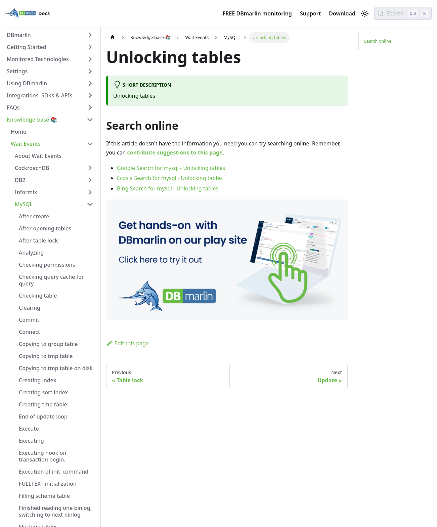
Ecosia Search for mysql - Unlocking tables (170, 178)
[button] (50, 35)
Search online (377, 41)
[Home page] (112, 37)
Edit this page (127, 343)
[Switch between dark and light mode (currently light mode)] (364, 13)
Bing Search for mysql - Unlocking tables (167, 188)
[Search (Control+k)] (403, 13)
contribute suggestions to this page (175, 152)
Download (342, 13)
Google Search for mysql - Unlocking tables (171, 168)
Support (310, 13)
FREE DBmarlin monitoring (257, 13)
